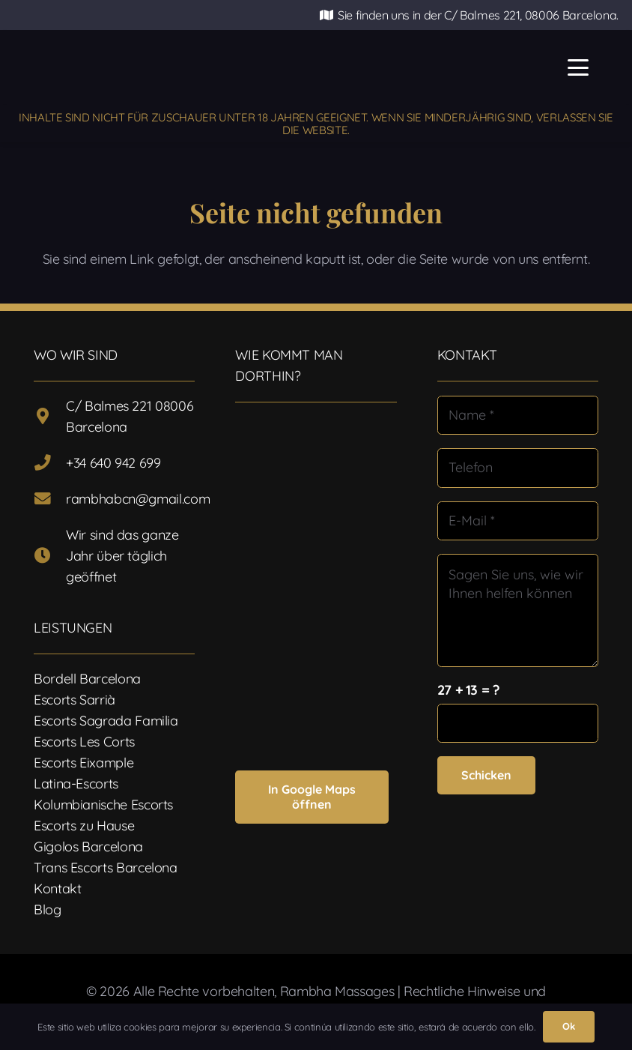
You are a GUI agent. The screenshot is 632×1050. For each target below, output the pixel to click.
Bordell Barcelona (87, 678)
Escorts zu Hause (84, 825)
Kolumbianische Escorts (103, 804)
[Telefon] (517, 467)
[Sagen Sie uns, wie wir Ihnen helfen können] (517, 610)
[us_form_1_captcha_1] (517, 723)
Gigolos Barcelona (88, 846)
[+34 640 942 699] (50, 463)
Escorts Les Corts (84, 741)
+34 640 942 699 (113, 462)
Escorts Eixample (83, 762)
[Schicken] (486, 775)
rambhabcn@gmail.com (138, 498)
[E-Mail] (517, 520)
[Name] (517, 415)
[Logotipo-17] (238, 68)
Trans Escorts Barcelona (105, 867)
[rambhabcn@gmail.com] (50, 499)
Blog (47, 909)
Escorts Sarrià (74, 699)
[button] (578, 67)
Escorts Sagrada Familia (106, 720)
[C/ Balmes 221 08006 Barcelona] (50, 416)
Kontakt (57, 888)
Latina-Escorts (76, 783)
